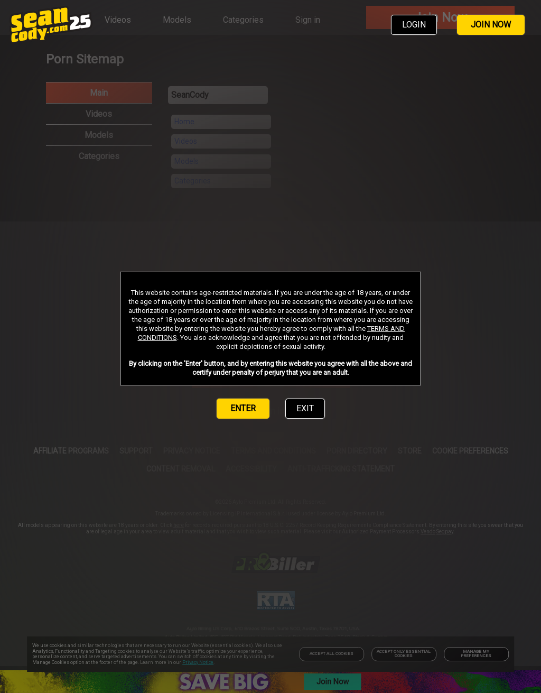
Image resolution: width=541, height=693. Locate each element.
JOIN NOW (491, 25)
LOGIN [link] (414, 25)
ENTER (243, 408)
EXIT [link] (305, 408)
